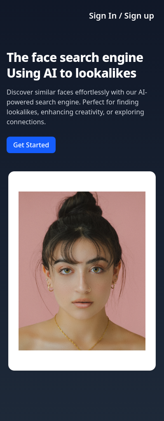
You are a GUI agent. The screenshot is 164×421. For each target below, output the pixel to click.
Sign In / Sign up (121, 15)
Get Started (31, 144)
